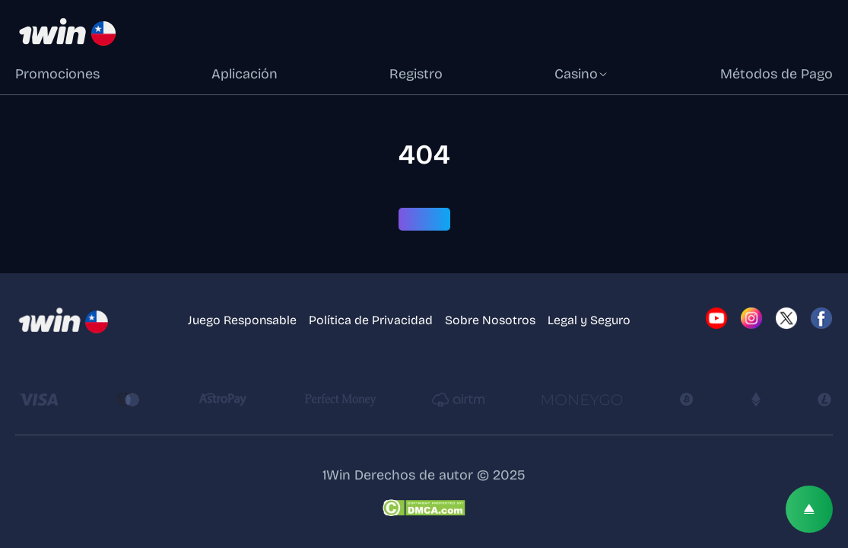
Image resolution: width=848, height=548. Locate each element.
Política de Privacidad (371, 320)
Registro (416, 74)
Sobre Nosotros (490, 320)
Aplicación (244, 74)
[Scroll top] (809, 509)
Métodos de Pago (776, 74)
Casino (581, 74)
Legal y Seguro (589, 320)
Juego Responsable (242, 320)
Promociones (57, 74)
